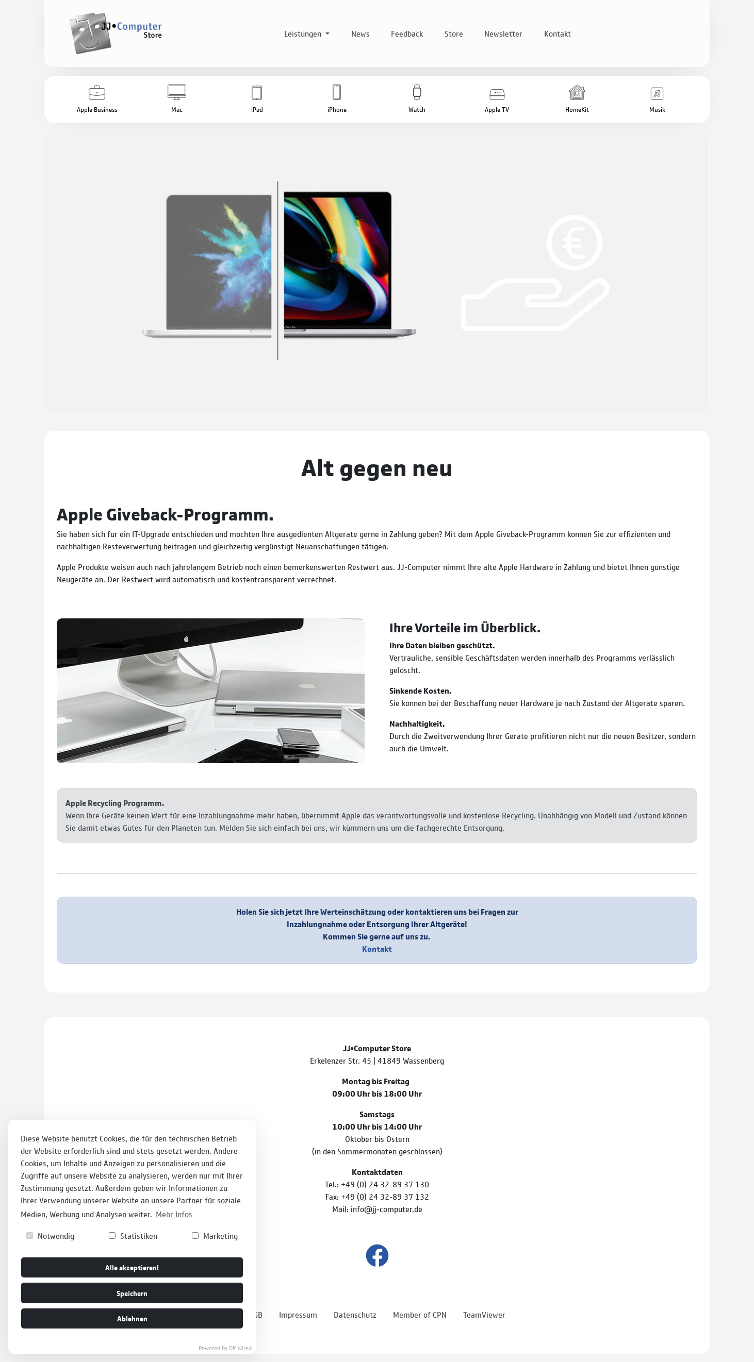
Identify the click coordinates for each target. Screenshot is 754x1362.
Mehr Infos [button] (174, 1213)
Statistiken (133, 1235)
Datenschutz (355, 1314)
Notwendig (50, 1235)
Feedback (407, 33)
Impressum (298, 1314)
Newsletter (503, 33)
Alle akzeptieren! (132, 1267)
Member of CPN (420, 1314)
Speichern (132, 1293)
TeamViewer (484, 1314)
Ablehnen (132, 1318)
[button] (97, 99)
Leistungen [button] (303, 33)
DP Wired (240, 1347)
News (360, 33)
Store (454, 33)
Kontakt (557, 33)
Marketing (215, 1235)
